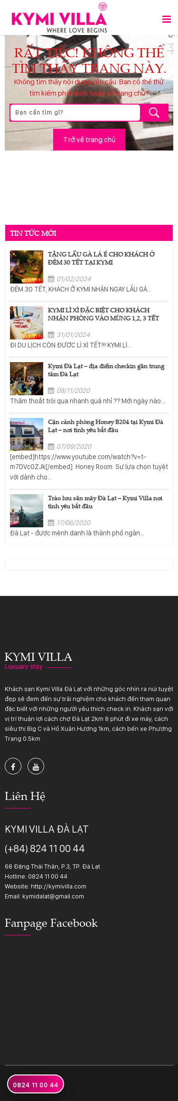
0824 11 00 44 (47, 876)
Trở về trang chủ (89, 139)
